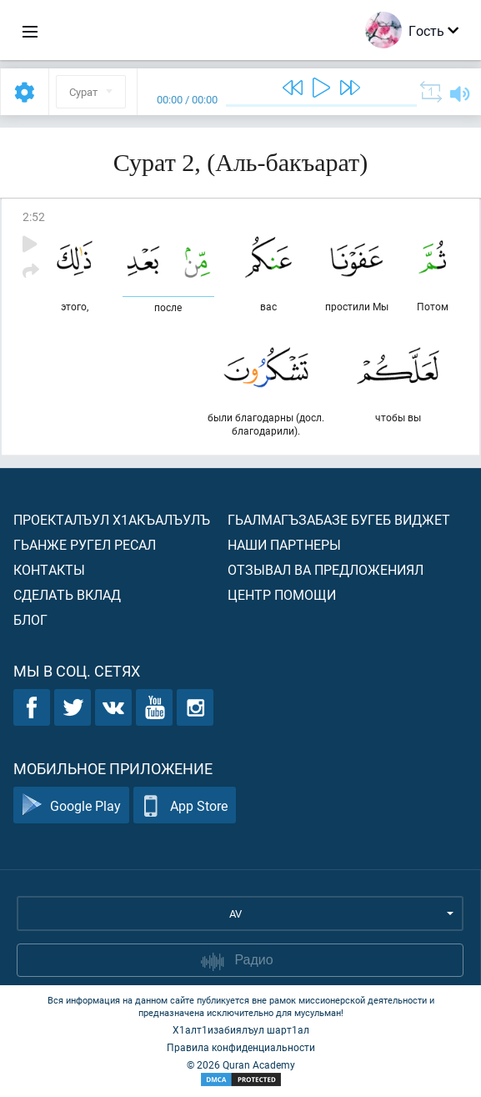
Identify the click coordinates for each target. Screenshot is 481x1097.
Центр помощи (282, 594)
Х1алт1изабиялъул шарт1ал (241, 1029)
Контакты (49, 569)
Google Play (71, 805)
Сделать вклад (67, 594)
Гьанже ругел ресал (84, 544)
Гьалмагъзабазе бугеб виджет (339, 519)
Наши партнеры (284, 544)
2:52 (34, 216)
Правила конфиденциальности (241, 1047)
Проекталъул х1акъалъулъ (111, 519)
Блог (30, 619)
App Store (185, 805)
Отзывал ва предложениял (325, 569)
